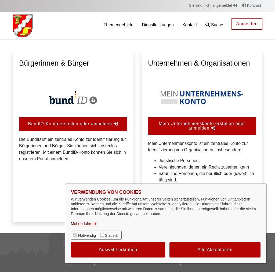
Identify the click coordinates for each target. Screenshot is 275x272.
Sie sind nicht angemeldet (213, 5)
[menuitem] (118, 25)
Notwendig (87, 235)
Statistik (111, 235)
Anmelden (247, 24)
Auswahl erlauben (118, 249)
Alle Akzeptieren (215, 249)
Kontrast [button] (251, 5)
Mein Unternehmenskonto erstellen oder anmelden (202, 125)
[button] (214, 25)
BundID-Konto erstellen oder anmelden (73, 123)
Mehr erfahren (83, 223)
